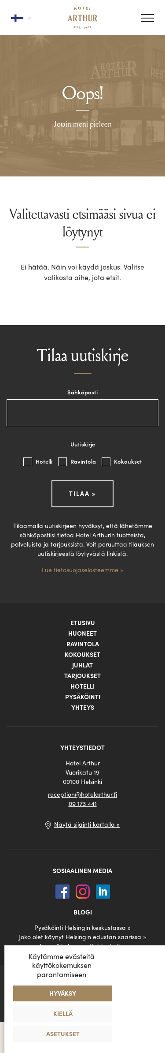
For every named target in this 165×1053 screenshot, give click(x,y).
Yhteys (82, 708)
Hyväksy (62, 993)
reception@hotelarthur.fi (82, 794)
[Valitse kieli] (20, 17)
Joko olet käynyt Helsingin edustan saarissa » (82, 937)
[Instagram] (84, 890)
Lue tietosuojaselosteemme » (82, 570)
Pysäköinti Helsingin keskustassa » (82, 928)
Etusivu (82, 623)
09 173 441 (83, 804)
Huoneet (82, 633)
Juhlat (82, 665)
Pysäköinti (82, 697)
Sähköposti (82, 392)
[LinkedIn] (103, 890)
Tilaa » (82, 494)
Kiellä (63, 1014)
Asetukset (63, 1034)
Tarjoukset (82, 676)
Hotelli (38, 461)
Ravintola (77, 461)
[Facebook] (63, 890)
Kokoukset (122, 461)
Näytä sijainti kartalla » (87, 824)
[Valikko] (147, 18)
